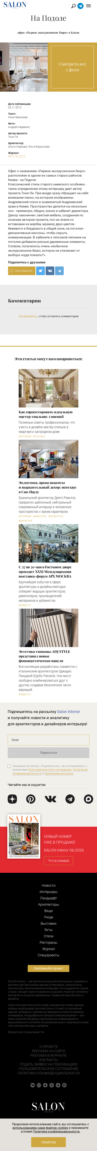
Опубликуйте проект (48, 968)
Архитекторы (48, 904)
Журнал (48, 949)
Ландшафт (48, 898)
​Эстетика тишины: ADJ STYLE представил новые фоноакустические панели (44, 656)
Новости (48, 885)
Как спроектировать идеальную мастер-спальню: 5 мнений (45, 414)
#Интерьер (25, 436)
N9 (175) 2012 (16, 156)
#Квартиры (40, 516)
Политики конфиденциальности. (56, 1131)
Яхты (48, 930)
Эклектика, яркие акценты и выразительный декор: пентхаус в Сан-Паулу (47, 487)
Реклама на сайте (48, 1051)
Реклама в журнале (48, 1055)
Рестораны (48, 942)
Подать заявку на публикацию (48, 1064)
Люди (48, 917)
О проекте (48, 1047)
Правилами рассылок (59, 773)
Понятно (48, 1142)
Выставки (48, 923)
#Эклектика (55, 516)
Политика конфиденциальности (49, 1073)
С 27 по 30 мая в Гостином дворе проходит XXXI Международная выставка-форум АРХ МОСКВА (45, 571)
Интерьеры (49, 892)
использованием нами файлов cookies (40, 1128)
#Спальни (39, 436)
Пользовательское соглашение (48, 1069)
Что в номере (58, 861)
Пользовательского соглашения (49, 769)
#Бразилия (25, 521)
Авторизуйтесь (28, 316)
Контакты (48, 1060)
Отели (48, 936)
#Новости (25, 605)
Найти (73, 6)
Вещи (48, 911)
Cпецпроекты (48, 955)
